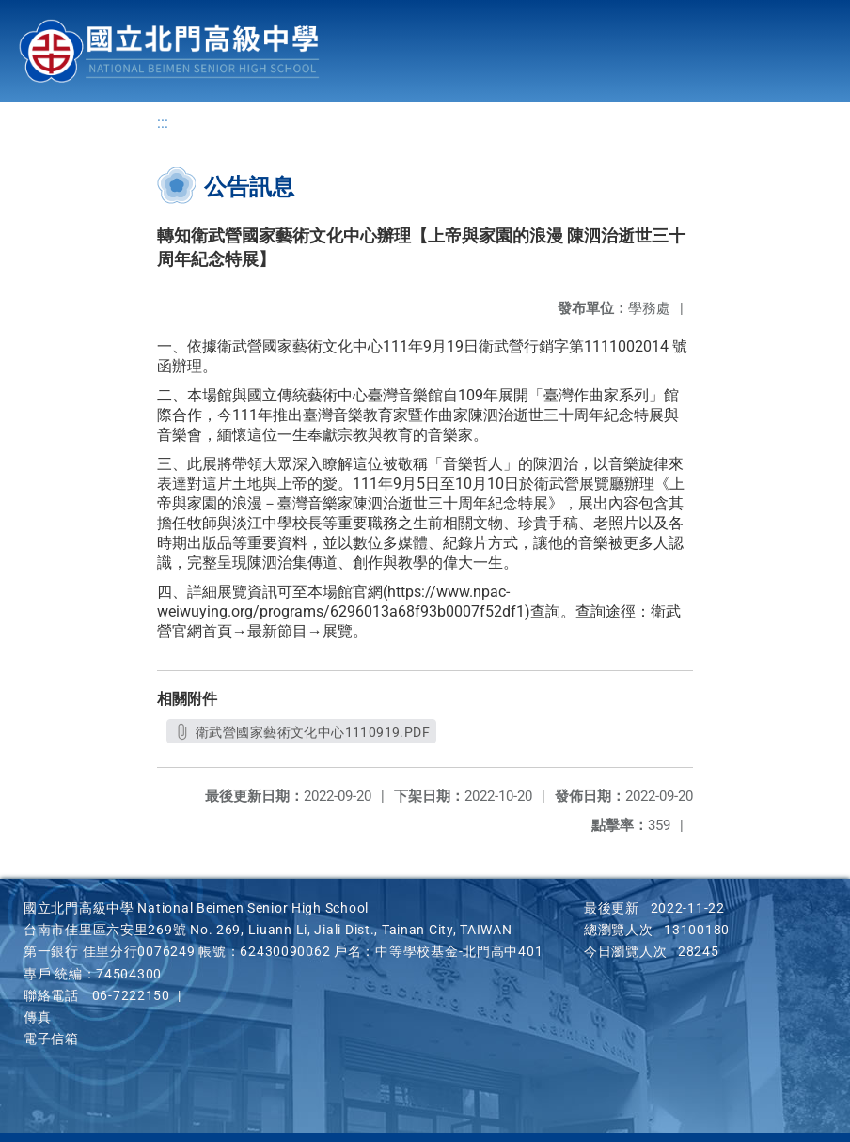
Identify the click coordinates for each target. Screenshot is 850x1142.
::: (162, 123)
